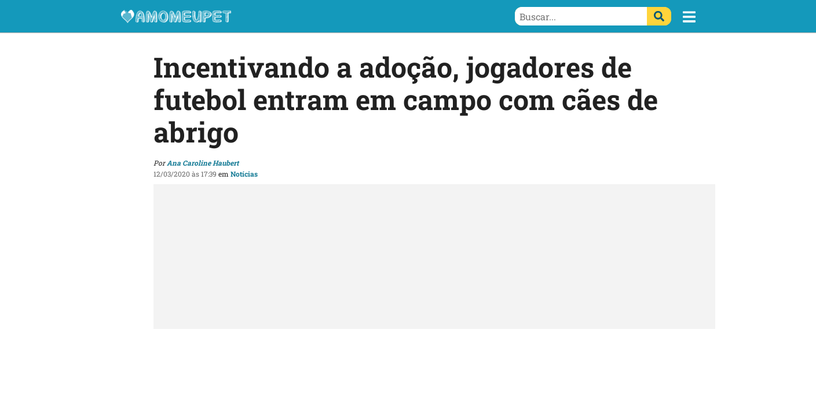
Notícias (244, 173)
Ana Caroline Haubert (203, 162)
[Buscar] (659, 16)
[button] (689, 16)
